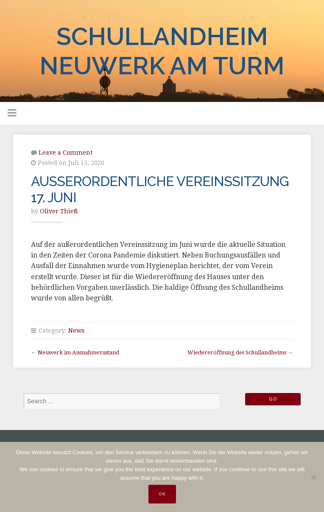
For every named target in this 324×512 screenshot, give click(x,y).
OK (162, 494)
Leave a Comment (65, 152)
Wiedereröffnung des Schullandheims (236, 352)
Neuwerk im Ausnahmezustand (78, 352)
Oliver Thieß (59, 211)
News (76, 330)
